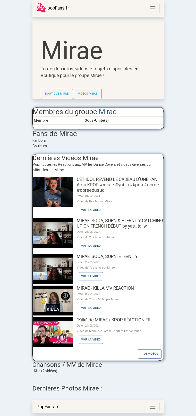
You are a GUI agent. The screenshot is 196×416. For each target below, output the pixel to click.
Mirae (108, 111)
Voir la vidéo (91, 210)
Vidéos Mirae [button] (87, 93)
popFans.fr (53, 8)
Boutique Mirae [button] (57, 93)
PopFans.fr (47, 406)
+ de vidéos (149, 353)
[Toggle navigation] (152, 8)
